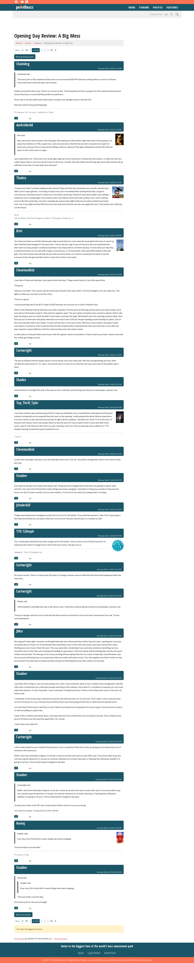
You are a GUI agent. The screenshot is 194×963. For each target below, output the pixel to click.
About (81, 953)
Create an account (156, 14)
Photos (158, 7)
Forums (144, 7)
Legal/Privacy (94, 953)
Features (172, 7)
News (132, 7)
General (37, 43)
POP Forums (19, 939)
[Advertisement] (97, 26)
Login (166, 14)
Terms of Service (60, 939)
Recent (19, 43)
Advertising (110, 953)
